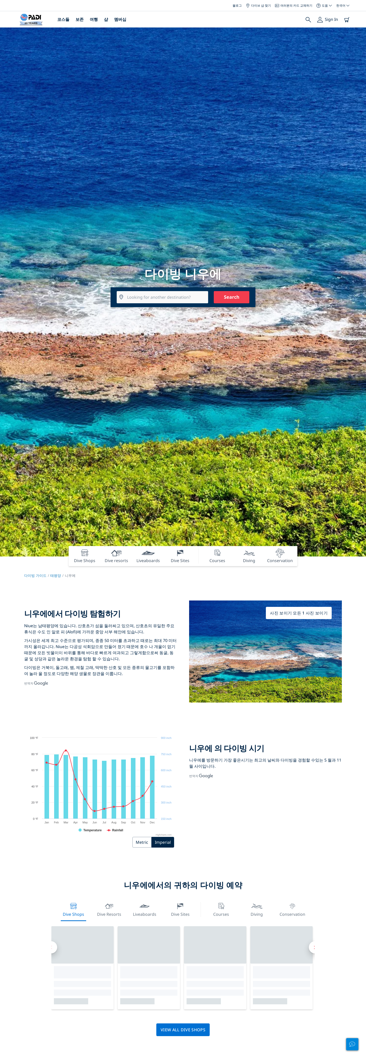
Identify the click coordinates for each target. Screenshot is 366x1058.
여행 (94, 19)
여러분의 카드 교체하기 (293, 5)
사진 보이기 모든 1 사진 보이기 (299, 613)
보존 (79, 19)
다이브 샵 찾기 (258, 5)
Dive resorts (109, 909)
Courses (221, 909)
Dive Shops (73, 909)
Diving (257, 909)
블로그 (237, 5)
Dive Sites (180, 909)
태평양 (55, 575)
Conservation (292, 909)
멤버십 (120, 19)
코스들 (63, 19)
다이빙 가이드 (35, 575)
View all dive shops (183, 1030)
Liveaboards (144, 909)
